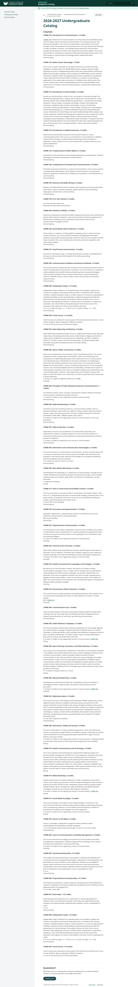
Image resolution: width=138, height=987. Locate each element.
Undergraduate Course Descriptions (74, 14)
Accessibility (100, 985)
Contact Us (49, 978)
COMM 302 (94, 689)
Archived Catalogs (9, 17)
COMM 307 (51, 600)
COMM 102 (47, 40)
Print (100, 15)
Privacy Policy (91, 985)
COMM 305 (94, 639)
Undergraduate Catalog (11, 14)
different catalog (84, 8)
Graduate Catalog (9, 12)
